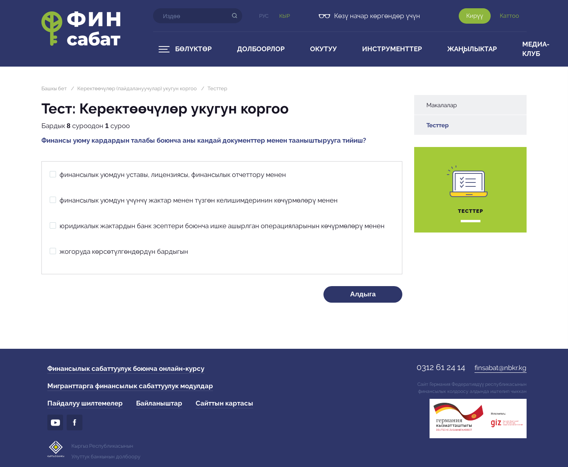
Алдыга (363, 294)
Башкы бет (54, 88)
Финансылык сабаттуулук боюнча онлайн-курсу (125, 368)
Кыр (284, 16)
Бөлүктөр (193, 49)
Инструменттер (392, 49)
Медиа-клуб (535, 49)
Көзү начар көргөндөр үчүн (377, 16)
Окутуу (323, 49)
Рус (264, 16)
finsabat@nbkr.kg (501, 368)
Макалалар (441, 105)
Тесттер (217, 88)
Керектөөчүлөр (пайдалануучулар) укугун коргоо (137, 88)
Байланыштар (159, 403)
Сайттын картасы (224, 403)
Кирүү (474, 15)
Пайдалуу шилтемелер (85, 403)
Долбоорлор (261, 49)
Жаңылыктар (472, 49)
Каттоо (509, 15)
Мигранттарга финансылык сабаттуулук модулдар (130, 386)
